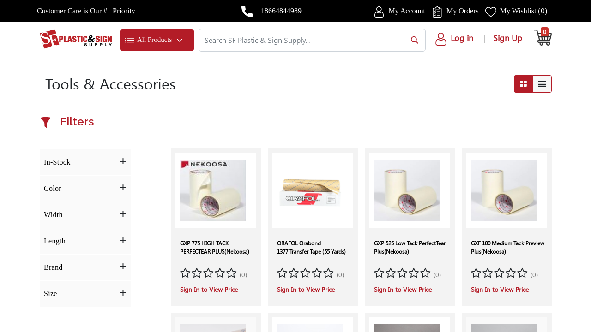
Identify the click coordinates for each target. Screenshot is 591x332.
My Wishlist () (523, 11)
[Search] (412, 40)
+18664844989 (279, 11)
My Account (406, 11)
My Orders (462, 11)
